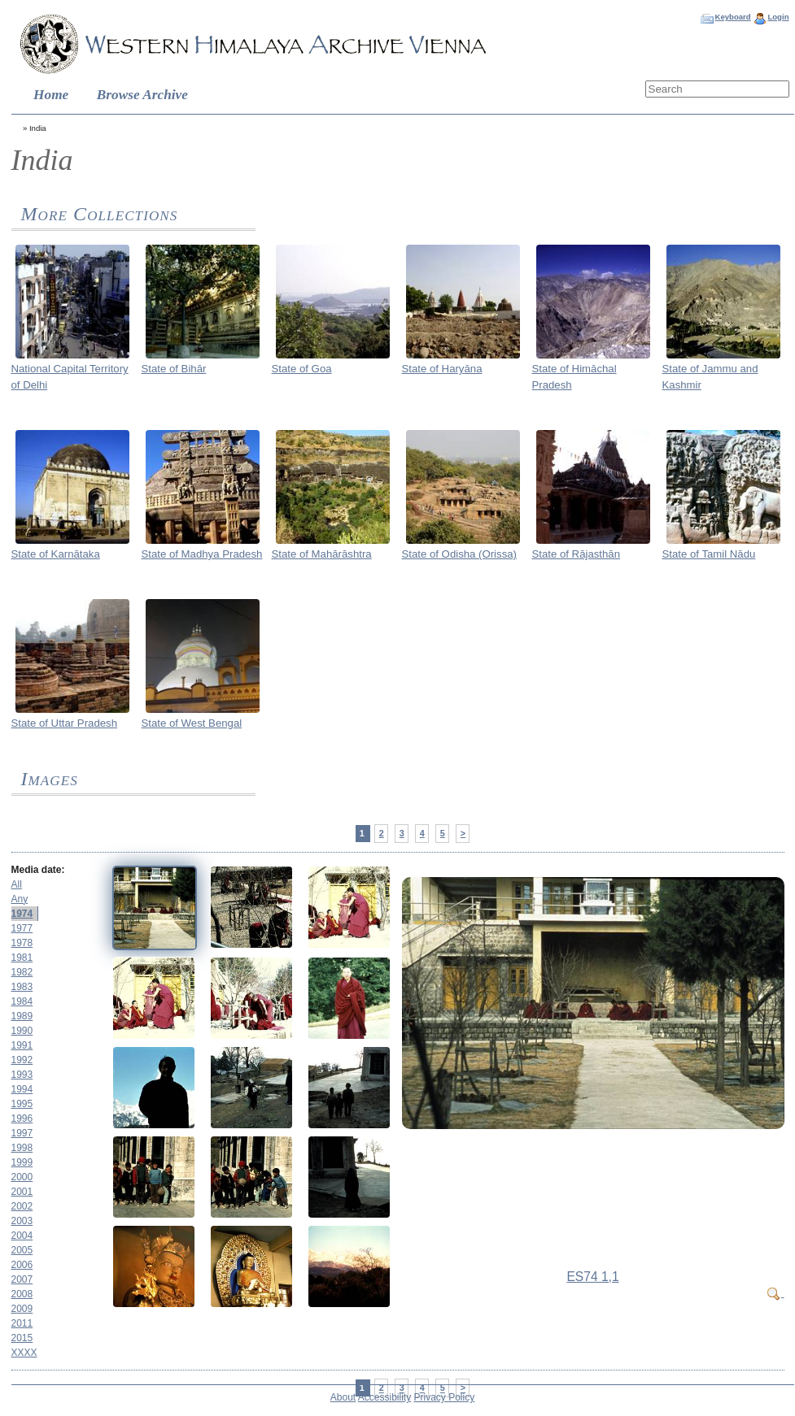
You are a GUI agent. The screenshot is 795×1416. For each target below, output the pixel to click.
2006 (22, 1264)
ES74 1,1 (592, 1277)
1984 (22, 1001)
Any (19, 899)
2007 (22, 1279)
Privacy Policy (444, 1397)
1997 (22, 1133)
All (16, 884)
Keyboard (732, 16)
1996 (22, 1118)
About (343, 1397)
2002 (22, 1206)
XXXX (24, 1352)
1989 (22, 1016)
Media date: (38, 869)
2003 (22, 1221)
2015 (22, 1338)
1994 (22, 1089)
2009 (22, 1308)
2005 (22, 1250)
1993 (22, 1074)
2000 (22, 1177)
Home (50, 94)
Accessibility (384, 1397)
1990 (22, 1030)
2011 (22, 1323)
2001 (22, 1191)
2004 (22, 1235)
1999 (22, 1162)
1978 (22, 943)
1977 (22, 928)
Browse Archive (142, 94)
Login (777, 16)
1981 (22, 957)
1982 (22, 972)
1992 (22, 1060)
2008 (22, 1294)
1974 (22, 913)
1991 (22, 1045)
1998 (22, 1147)
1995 (22, 1104)
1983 (22, 987)
